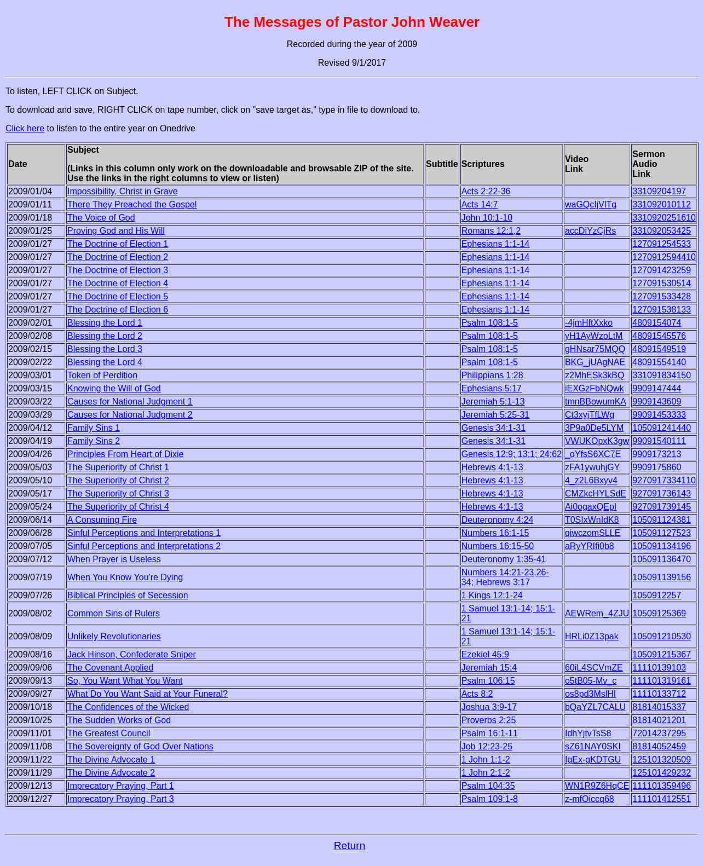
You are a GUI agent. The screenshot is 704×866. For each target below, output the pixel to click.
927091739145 (661, 506)
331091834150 (661, 375)
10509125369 (659, 613)
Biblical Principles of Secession (127, 595)
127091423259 (661, 270)
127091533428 (661, 296)
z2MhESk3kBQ (594, 375)
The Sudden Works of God (119, 720)
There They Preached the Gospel (132, 204)
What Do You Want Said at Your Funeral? (147, 693)
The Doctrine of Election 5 (117, 296)
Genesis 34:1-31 (493, 427)
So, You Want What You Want (125, 680)
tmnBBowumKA (595, 401)
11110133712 (659, 693)
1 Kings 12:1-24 (492, 595)
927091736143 (661, 493)
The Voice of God (101, 217)
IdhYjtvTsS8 (588, 733)
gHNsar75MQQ (595, 349)
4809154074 (656, 322)
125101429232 (661, 772)
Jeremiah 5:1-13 (493, 401)
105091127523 (661, 533)
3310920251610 (664, 217)
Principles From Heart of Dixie (125, 454)
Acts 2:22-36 (486, 191)
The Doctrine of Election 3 (117, 270)
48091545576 (659, 335)
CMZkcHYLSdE (595, 493)
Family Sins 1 (93, 427)
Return (350, 845)
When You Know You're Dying (125, 577)
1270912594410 (664, 257)
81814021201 (659, 720)
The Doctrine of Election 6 (117, 309)
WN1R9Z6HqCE (597, 785)
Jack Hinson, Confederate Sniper (131, 654)
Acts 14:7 (479, 204)
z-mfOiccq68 (589, 799)
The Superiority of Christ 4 (118, 506)
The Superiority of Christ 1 (118, 467)
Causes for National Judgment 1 (130, 401)
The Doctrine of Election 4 (117, 283)
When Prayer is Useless (114, 559)
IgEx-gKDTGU (593, 759)
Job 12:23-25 (486, 746)
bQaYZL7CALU (595, 707)
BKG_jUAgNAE (595, 362)
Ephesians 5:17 (491, 388)
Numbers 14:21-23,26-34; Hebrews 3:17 (505, 577)
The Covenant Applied (110, 667)
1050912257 (656, 595)
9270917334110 (664, 480)
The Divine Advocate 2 (111, 772)
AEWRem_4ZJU (597, 613)
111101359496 (661, 785)
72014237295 (659, 733)
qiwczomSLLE (592, 533)
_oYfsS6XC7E (593, 454)
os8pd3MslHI (590, 693)
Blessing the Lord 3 (104, 349)
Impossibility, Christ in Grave (122, 191)
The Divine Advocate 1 (111, 759)
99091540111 (659, 441)
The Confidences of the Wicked (128, 707)
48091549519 (659, 349)
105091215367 (661, 654)
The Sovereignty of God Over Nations (140, 746)
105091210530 (661, 636)
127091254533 (661, 244)
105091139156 (661, 577)
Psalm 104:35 (488, 785)
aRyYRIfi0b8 (589, 546)
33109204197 (659, 191)
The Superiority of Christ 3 (118, 493)
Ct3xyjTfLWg (589, 414)
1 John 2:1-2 (485, 772)
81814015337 (659, 707)
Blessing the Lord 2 (104, 335)
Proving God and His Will (116, 230)
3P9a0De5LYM (594, 427)
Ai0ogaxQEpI (590, 506)
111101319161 (661, 680)
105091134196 (661, 546)
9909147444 (656, 388)
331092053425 (661, 230)
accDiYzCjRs (590, 230)
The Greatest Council (108, 733)
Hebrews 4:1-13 (492, 467)
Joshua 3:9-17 (489, 707)
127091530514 (661, 283)
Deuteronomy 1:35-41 (503, 559)
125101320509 (661, 759)
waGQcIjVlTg (590, 204)
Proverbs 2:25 (488, 720)
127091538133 (661, 309)
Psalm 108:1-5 (489, 322)
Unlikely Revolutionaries (114, 636)
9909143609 (656, 401)
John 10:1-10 (486, 217)
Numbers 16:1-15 (495, 533)
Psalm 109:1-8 (489, 799)
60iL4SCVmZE (594, 667)
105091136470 (661, 559)
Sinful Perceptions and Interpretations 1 (144, 533)
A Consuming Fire (102, 519)
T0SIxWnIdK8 (592, 519)
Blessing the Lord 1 (104, 322)
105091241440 (661, 427)
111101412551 (661, 799)
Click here (24, 128)
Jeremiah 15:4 (489, 667)
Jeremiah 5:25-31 (495, 414)
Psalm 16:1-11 (489, 733)
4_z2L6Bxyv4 (591, 480)
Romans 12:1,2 (491, 230)
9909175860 (656, 467)
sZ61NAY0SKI (593, 746)
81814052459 (659, 746)
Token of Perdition (102, 375)
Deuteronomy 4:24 (497, 519)
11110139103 (659, 667)
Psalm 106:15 (488, 680)
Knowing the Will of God (114, 388)
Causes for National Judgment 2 (130, 414)
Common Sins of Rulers (113, 613)
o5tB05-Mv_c (590, 680)
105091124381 (661, 519)
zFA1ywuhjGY (592, 467)
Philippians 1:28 (492, 375)
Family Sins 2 (93, 441)
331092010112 (661, 204)
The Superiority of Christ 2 (118, 480)
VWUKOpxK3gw (597, 441)
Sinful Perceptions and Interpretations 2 (144, 546)
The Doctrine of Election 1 (117, 244)
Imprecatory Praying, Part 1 (120, 785)
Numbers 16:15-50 (497, 546)
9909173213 (656, 454)
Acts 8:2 (477, 693)
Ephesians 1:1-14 (495, 244)
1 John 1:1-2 (485, 759)
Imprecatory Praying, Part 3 (120, 799)
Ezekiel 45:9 (485, 654)
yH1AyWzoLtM (594, 335)
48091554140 (659, 362)
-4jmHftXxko (589, 322)
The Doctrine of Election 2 (117, 257)
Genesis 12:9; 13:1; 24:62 (511, 454)
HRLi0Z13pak (592, 636)
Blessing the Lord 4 (104, 362)
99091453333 (659, 414)
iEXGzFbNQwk (594, 388)
